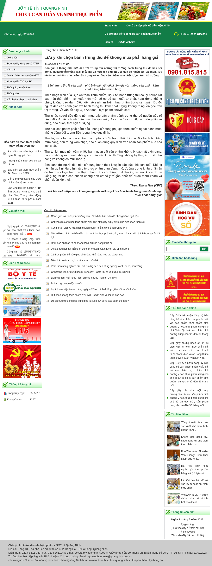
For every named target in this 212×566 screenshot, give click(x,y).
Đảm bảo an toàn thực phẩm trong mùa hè (74, 260)
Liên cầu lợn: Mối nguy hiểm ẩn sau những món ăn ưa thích (84, 277)
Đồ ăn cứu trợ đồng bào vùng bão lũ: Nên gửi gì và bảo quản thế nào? (90, 300)
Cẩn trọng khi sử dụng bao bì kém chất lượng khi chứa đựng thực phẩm (91, 272)
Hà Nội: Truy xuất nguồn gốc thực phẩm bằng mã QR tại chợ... (194, 469)
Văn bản (10, 69)
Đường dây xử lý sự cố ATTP (21, 63)
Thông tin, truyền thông (18, 87)
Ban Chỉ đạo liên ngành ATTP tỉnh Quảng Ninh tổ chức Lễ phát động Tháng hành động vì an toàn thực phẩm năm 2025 (24, 195)
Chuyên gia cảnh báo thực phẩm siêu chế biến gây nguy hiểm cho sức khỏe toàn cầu (98, 222)
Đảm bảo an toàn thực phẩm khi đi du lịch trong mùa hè (81, 243)
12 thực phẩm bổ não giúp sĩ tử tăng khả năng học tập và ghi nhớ (87, 254)
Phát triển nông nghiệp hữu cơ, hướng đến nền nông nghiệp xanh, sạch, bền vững (96, 266)
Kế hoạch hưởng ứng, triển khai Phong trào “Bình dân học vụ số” (23, 245)
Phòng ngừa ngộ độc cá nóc (66, 283)
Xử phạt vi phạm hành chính (21, 99)
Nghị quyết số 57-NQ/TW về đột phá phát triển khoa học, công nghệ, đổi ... (23, 232)
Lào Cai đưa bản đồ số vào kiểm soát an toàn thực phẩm (194, 484)
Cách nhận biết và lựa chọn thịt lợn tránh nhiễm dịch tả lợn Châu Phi (89, 227)
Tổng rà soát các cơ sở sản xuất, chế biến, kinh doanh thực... (194, 426)
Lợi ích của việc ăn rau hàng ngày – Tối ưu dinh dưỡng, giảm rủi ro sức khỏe (93, 289)
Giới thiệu (11, 57)
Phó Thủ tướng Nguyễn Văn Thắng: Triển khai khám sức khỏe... (194, 455)
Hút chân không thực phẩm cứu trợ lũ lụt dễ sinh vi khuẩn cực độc (87, 295)
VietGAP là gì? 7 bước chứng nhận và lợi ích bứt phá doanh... (194, 498)
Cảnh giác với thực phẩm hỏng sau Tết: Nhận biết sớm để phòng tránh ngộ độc (95, 216)
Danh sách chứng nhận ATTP (21, 75)
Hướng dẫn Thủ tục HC (18, 81)
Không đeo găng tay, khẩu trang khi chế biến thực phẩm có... (194, 440)
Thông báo (11, 93)
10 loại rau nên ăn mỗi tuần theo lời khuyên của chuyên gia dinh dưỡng (90, 248)
